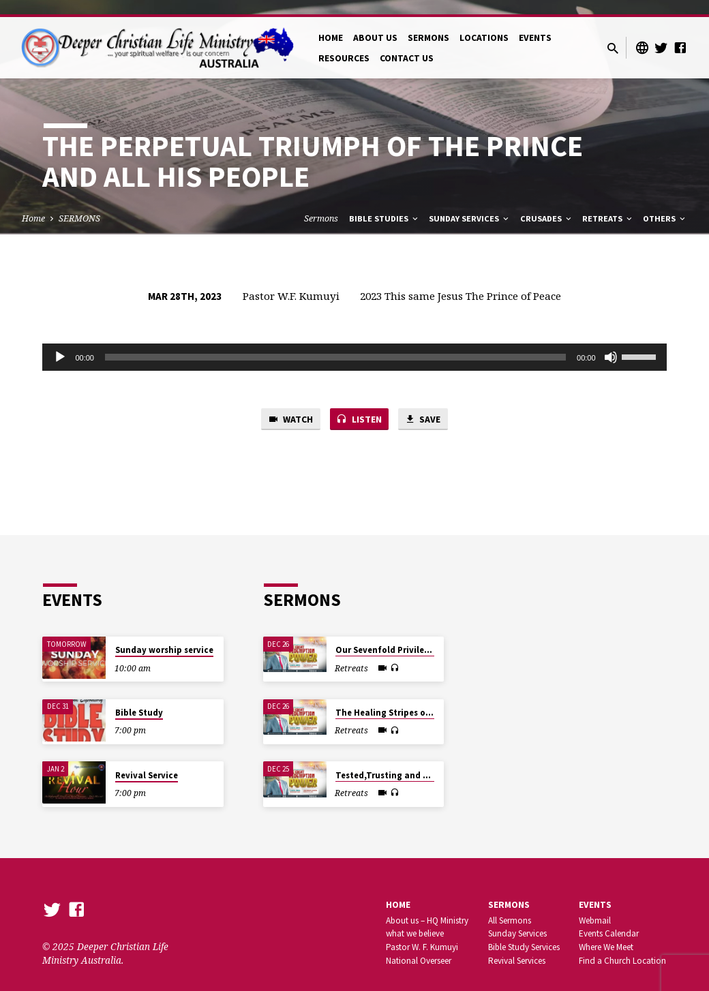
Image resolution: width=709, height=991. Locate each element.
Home (33, 204)
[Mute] (611, 343)
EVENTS (535, 23)
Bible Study (139, 698)
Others (665, 204)
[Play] (60, 343)
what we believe (415, 919)
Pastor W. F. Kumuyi (422, 933)
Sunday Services (470, 204)
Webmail (595, 906)
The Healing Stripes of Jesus (395, 698)
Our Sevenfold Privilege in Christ (403, 635)
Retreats (608, 204)
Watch (286, 405)
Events (595, 890)
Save (427, 405)
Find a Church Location (622, 946)
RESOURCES (343, 44)
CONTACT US (407, 44)
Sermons (321, 204)
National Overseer (418, 946)
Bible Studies (384, 204)
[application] (354, 342)
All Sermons (509, 906)
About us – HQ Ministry (427, 906)
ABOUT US (375, 23)
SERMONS (428, 23)
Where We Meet (606, 933)
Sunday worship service (164, 635)
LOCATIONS (484, 23)
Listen (359, 405)
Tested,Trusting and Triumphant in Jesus (422, 761)
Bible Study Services (524, 933)
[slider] (335, 342)
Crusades (546, 204)
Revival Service (146, 761)
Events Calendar (609, 919)
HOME (330, 23)
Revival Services (516, 946)
